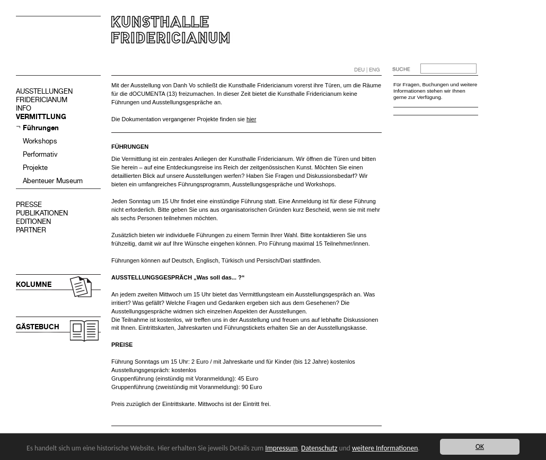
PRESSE (29, 205)
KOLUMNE (33, 284)
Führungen (41, 128)
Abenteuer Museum (53, 181)
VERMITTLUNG (41, 117)
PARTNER (31, 230)
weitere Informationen (385, 448)
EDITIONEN (33, 222)
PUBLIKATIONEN (42, 213)
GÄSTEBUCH (37, 327)
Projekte (35, 168)
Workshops (40, 141)
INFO (23, 108)
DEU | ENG (367, 70)
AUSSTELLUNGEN (44, 91)
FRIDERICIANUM (41, 100)
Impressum (281, 448)
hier (251, 119)
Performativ (40, 154)
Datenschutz (319, 448)
